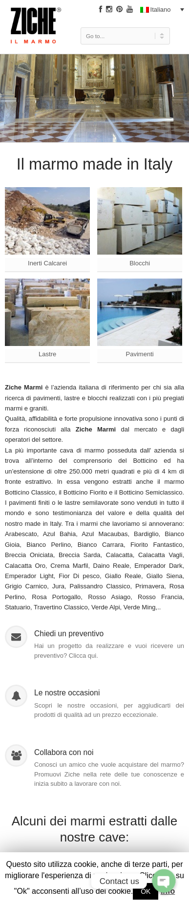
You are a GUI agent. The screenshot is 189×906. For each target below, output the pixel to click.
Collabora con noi (63, 752)
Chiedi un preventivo (69, 633)
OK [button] (145, 891)
